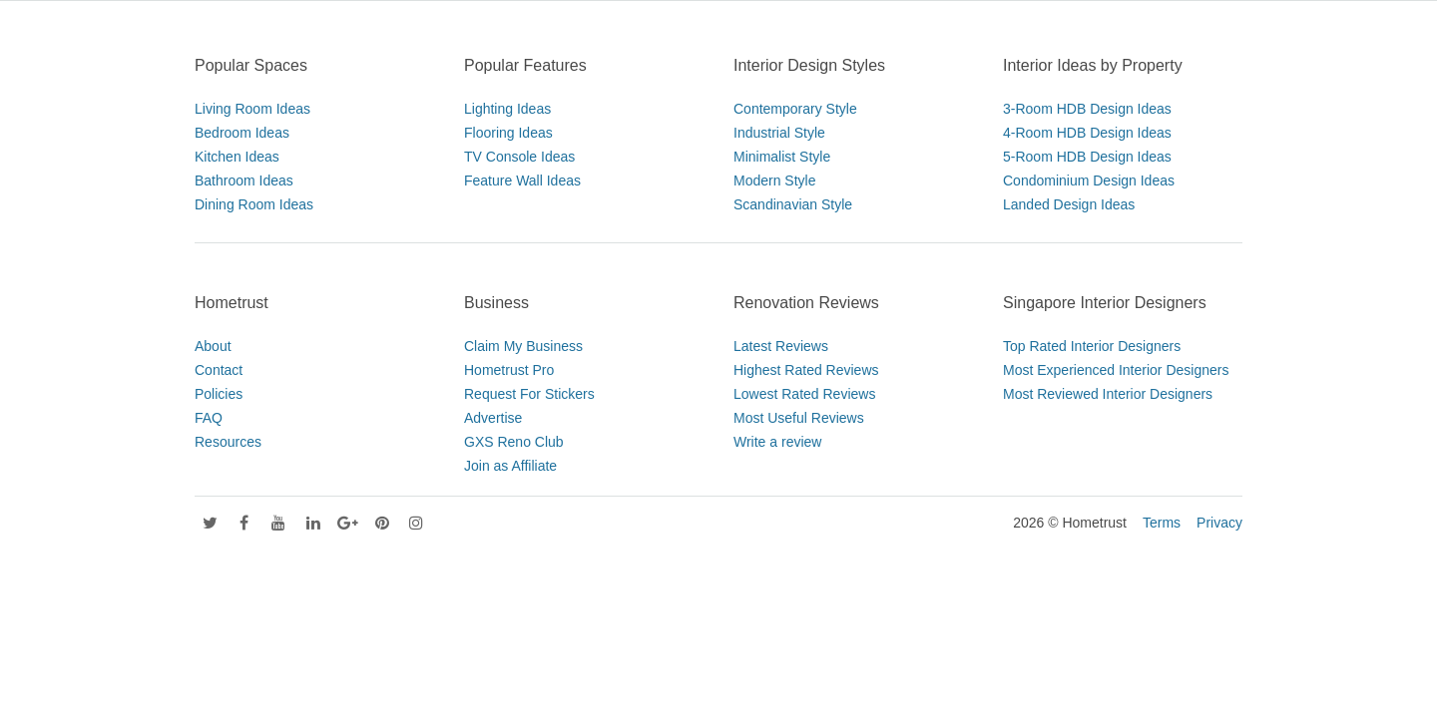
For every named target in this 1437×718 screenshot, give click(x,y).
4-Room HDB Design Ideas (1087, 133)
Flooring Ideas (508, 133)
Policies (218, 394)
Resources (228, 442)
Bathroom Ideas (244, 180)
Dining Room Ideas (254, 204)
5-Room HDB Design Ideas (1087, 157)
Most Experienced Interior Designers (1115, 370)
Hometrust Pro (509, 370)
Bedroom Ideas (242, 133)
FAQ (209, 418)
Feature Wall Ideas (522, 180)
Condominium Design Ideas (1089, 180)
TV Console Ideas (519, 157)
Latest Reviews (780, 346)
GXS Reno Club (514, 442)
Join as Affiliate (510, 466)
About (213, 346)
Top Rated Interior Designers (1092, 346)
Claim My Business (523, 346)
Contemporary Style (795, 109)
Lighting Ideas (507, 109)
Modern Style (774, 180)
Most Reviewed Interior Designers (1107, 394)
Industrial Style (779, 133)
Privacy (1219, 523)
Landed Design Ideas (1069, 204)
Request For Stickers (529, 394)
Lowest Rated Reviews (804, 394)
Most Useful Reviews (798, 418)
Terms (1162, 523)
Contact (218, 370)
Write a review (777, 442)
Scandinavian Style (792, 204)
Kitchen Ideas (237, 157)
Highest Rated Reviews (806, 370)
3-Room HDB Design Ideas (1087, 109)
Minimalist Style (781, 157)
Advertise (493, 418)
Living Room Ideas (252, 109)
